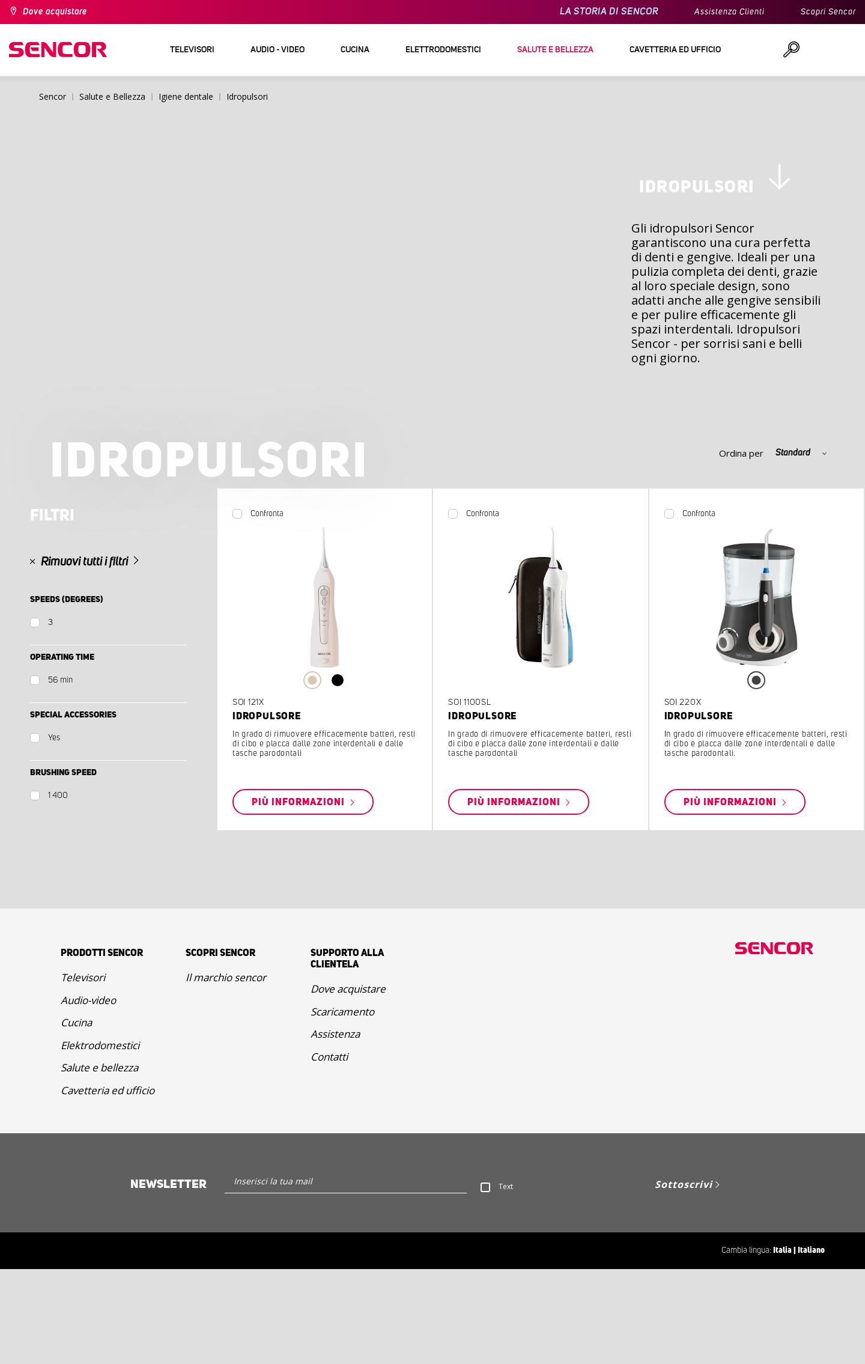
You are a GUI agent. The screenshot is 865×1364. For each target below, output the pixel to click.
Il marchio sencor (226, 1072)
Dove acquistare (55, 12)
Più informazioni (299, 897)
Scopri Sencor (828, 12)
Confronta (267, 608)
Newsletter (168, 1279)
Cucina (76, 1117)
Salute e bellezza (99, 1162)
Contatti (329, 1151)
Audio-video (88, 1095)
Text (506, 1281)
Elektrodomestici (100, 1140)
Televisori (83, 1072)
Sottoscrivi (683, 1279)
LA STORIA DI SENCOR (609, 11)
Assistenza (335, 1129)
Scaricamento (342, 1106)
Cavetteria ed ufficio (107, 1185)
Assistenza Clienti (729, 12)
